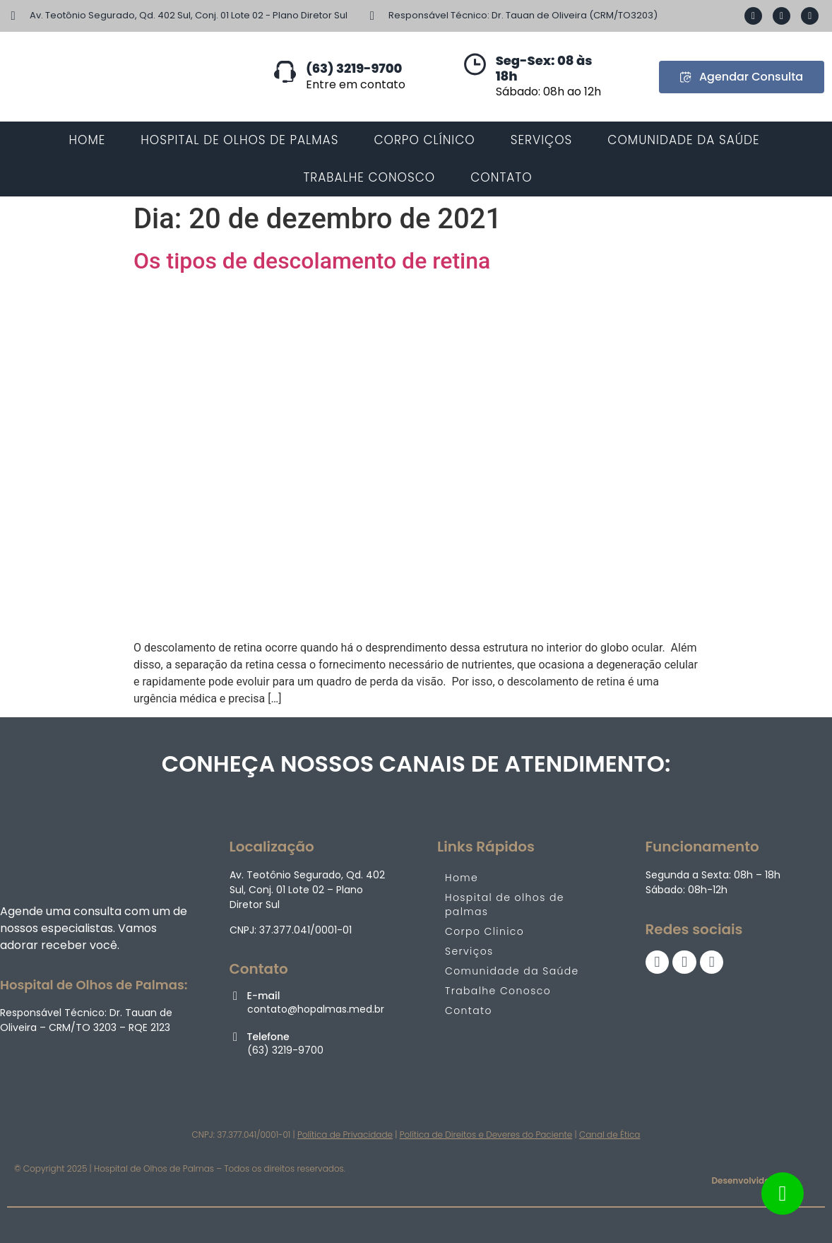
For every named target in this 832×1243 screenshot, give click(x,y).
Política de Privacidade (345, 1135)
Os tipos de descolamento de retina (311, 260)
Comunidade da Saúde (512, 971)
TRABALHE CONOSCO (369, 177)
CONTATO (501, 177)
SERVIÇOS (542, 139)
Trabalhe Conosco (498, 991)
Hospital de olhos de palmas (504, 904)
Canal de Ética (609, 1135)
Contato (468, 1010)
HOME (87, 139)
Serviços (469, 951)
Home (461, 878)
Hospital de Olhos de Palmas (239, 139)
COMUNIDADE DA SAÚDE (683, 139)
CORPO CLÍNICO (424, 139)
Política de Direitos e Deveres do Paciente (486, 1135)
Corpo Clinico (484, 931)
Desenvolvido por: (749, 1180)
